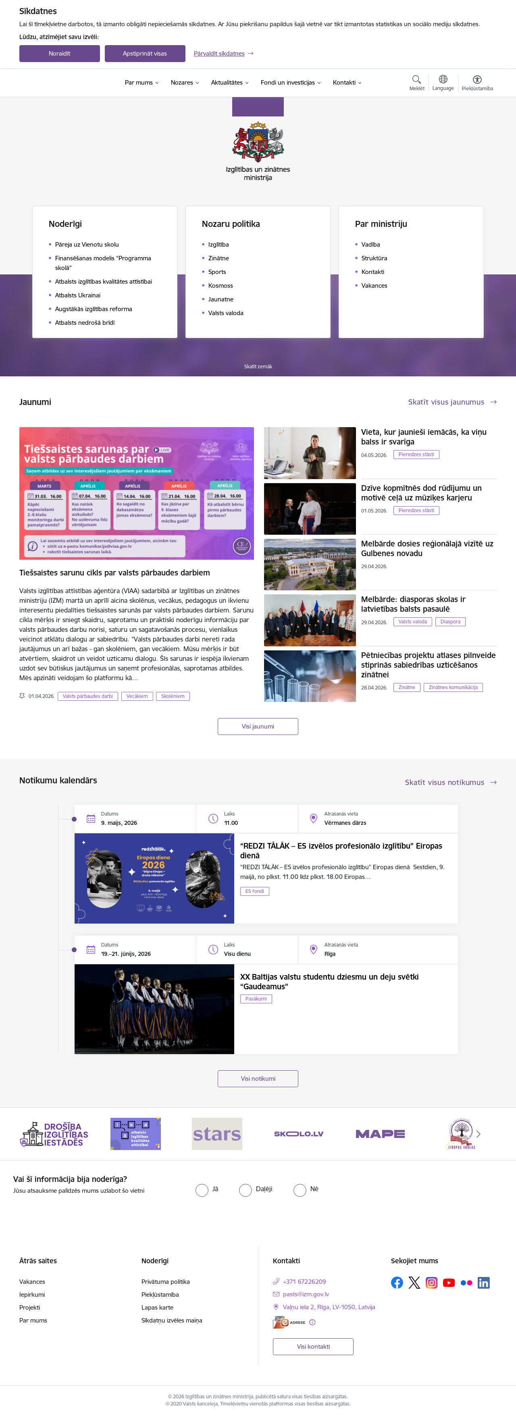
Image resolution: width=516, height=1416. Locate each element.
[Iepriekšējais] (37, 1134)
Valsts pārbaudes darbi (88, 696)
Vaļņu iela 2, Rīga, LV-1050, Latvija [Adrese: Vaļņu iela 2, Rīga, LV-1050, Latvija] (329, 1307)
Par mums (33, 1320)
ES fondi (255, 891)
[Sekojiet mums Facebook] (397, 1283)
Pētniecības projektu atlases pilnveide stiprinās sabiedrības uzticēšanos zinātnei (428, 664)
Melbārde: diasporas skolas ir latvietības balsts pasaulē (413, 604)
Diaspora (450, 622)
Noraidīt (59, 53)
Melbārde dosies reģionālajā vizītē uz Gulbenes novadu (427, 548)
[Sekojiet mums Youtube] (449, 1282)
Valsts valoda (413, 622)
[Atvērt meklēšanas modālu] (417, 84)
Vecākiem (137, 696)
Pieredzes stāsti (416, 454)
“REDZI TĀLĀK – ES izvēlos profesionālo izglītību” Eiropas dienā (341, 850)
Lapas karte (157, 1307)
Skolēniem (173, 696)
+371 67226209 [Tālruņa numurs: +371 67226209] (304, 1281)
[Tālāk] (478, 1134)
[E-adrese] (289, 1322)
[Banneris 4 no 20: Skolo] (299, 1133)
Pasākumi (256, 999)
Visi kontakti (313, 1346)
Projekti (29, 1307)
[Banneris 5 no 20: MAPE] (380, 1133)
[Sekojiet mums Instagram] (432, 1283)
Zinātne (407, 687)
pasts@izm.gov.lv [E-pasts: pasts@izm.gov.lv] (306, 1294)
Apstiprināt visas (145, 53)
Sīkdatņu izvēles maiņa (171, 1320)
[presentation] (436, 1190)
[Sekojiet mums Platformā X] (414, 1283)
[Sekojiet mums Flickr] (466, 1282)
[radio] (207, 1189)
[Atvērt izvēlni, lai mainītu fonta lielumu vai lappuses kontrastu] (477, 84)
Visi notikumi (258, 1078)
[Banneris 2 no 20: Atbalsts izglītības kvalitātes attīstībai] (135, 1133)
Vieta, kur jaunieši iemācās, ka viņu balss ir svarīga (424, 436)
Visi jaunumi (258, 726)
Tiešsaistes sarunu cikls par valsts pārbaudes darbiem (114, 572)
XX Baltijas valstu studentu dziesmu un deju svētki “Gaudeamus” (329, 981)
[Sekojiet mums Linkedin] (484, 1283)
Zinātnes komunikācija (453, 687)
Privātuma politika (165, 1281)
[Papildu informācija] (312, 1322)
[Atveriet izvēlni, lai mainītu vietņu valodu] (443, 84)
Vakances (32, 1281)
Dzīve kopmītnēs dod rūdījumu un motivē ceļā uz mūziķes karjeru (421, 492)
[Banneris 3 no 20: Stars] (217, 1133)
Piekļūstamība (160, 1294)
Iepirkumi (32, 1294)
